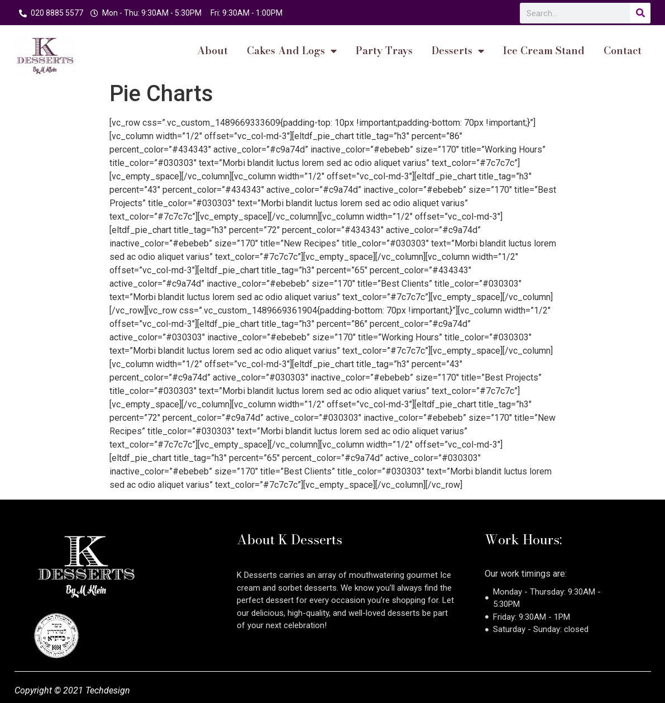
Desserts (458, 50)
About (212, 50)
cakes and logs (292, 50)
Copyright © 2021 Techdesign (72, 690)
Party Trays (384, 50)
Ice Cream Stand (544, 50)
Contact (623, 50)
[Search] (640, 13)
